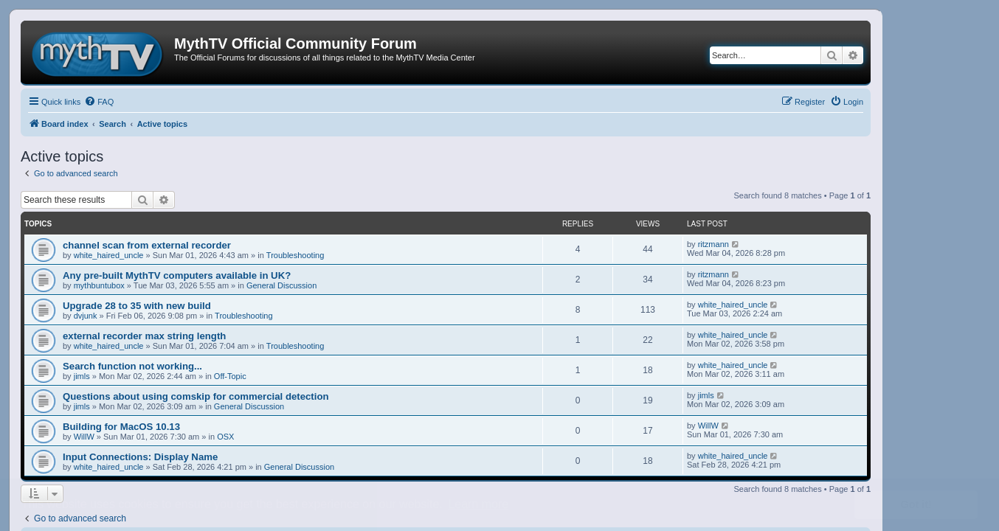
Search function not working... (132, 366)
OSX (225, 436)
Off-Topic (230, 376)
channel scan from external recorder (147, 245)
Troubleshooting (295, 255)
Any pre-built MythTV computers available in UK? (177, 275)
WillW (84, 436)
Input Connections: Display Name (140, 456)
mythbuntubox (99, 285)
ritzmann (713, 244)
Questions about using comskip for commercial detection (196, 396)
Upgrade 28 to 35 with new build (137, 305)
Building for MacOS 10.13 (121, 426)
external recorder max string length (144, 335)
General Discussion (281, 285)
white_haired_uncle (109, 255)
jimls (82, 376)
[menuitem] (99, 102)
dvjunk (85, 315)
